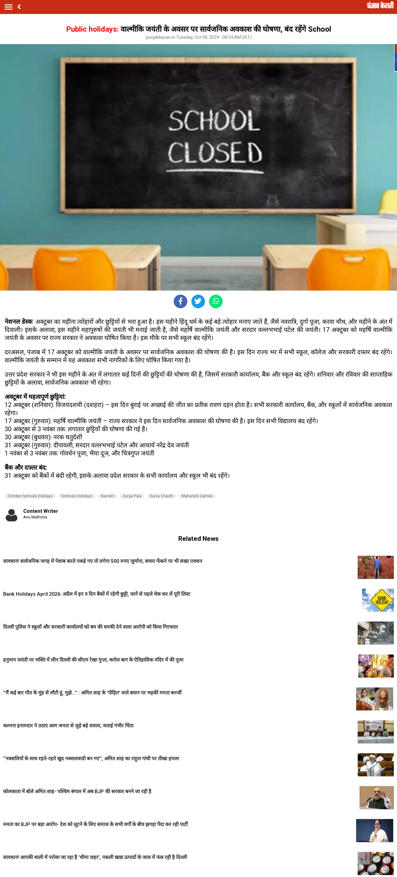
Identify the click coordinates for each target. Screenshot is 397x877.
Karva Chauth (161, 496)
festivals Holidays (76, 496)
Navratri (107, 496)
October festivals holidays (30, 496)
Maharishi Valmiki (197, 496)
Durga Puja (132, 496)
